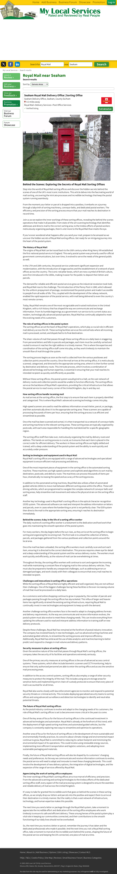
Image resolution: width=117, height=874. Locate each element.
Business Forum (12, 113)
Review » (12, 76)
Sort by (26, 84)
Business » (12, 85)
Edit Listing (63, 852)
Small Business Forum (72, 857)
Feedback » (12, 94)
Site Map (49, 857)
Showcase (12, 124)
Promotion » (12, 103)
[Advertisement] (58, 40)
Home (22, 852)
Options (52, 852)
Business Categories (93, 857)
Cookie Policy (38, 857)
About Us (31, 852)
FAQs (22, 857)
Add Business (42, 852)
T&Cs (28, 857)
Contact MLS (84, 852)
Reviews (57, 857)
